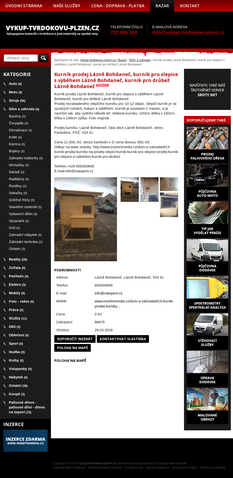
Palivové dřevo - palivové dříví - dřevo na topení (27, 407)
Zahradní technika (26, 242)
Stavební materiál (25, 207)
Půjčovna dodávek (212, 467)
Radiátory (19, 179)
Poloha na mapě (72, 347)
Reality (18, 259)
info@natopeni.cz (109, 293)
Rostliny (17, 186)
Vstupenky (20, 369)
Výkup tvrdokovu (157, 467)
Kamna (17, 144)
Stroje (17, 100)
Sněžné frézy (22, 200)
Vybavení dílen (23, 214)
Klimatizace (20, 130)
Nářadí (16, 172)
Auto (15, 84)
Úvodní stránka (23, 5)
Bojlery (17, 151)
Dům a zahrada (140, 60)
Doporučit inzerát (75, 339)
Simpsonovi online (184, 467)
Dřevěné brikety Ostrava (105, 467)
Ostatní (17, 249)
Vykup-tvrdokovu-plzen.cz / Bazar (103, 60)
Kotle (15, 137)
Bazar (162, 5)
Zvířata (17, 268)
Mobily (17, 293)
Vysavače (19, 221)
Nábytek (18, 377)
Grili (14, 228)
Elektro (17, 284)
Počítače (18, 276)
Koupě (17, 394)
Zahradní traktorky (26, 158)
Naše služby (66, 5)
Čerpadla (18, 123)
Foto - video (21, 301)
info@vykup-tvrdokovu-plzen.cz (188, 32)
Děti (14, 327)
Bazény (17, 116)
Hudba (17, 352)
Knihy (16, 360)
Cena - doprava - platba (117, 5)
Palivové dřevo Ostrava (69, 467)
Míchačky (19, 165)
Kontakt (190, 5)
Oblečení (19, 335)
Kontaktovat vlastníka (123, 339)
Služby (18, 318)
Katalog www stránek (172, 463)
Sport (16, 343)
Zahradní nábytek (25, 235)
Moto (15, 92)
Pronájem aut (134, 467)
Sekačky (18, 193)
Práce (16, 310)
